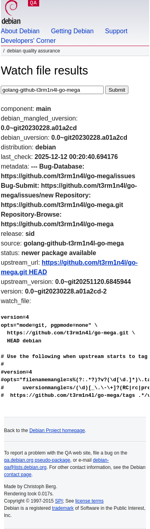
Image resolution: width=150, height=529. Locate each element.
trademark (63, 508)
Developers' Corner (28, 40)
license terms (89, 501)
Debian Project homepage (57, 430)
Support (116, 31)
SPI (59, 501)
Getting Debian (72, 31)
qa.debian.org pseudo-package (37, 460)
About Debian (20, 31)
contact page (18, 474)
